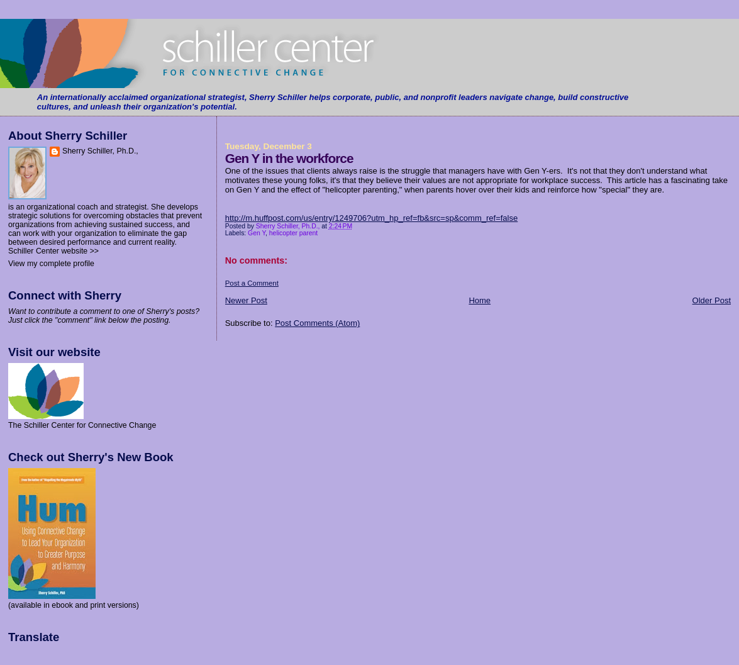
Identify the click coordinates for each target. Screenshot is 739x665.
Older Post (711, 300)
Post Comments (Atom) (317, 323)
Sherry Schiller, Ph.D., (100, 151)
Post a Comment (252, 283)
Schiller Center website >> (53, 251)
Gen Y (256, 233)
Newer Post (246, 300)
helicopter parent (293, 233)
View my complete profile (51, 263)
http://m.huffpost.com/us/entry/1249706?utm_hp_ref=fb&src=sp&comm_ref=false (371, 218)
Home (480, 300)
